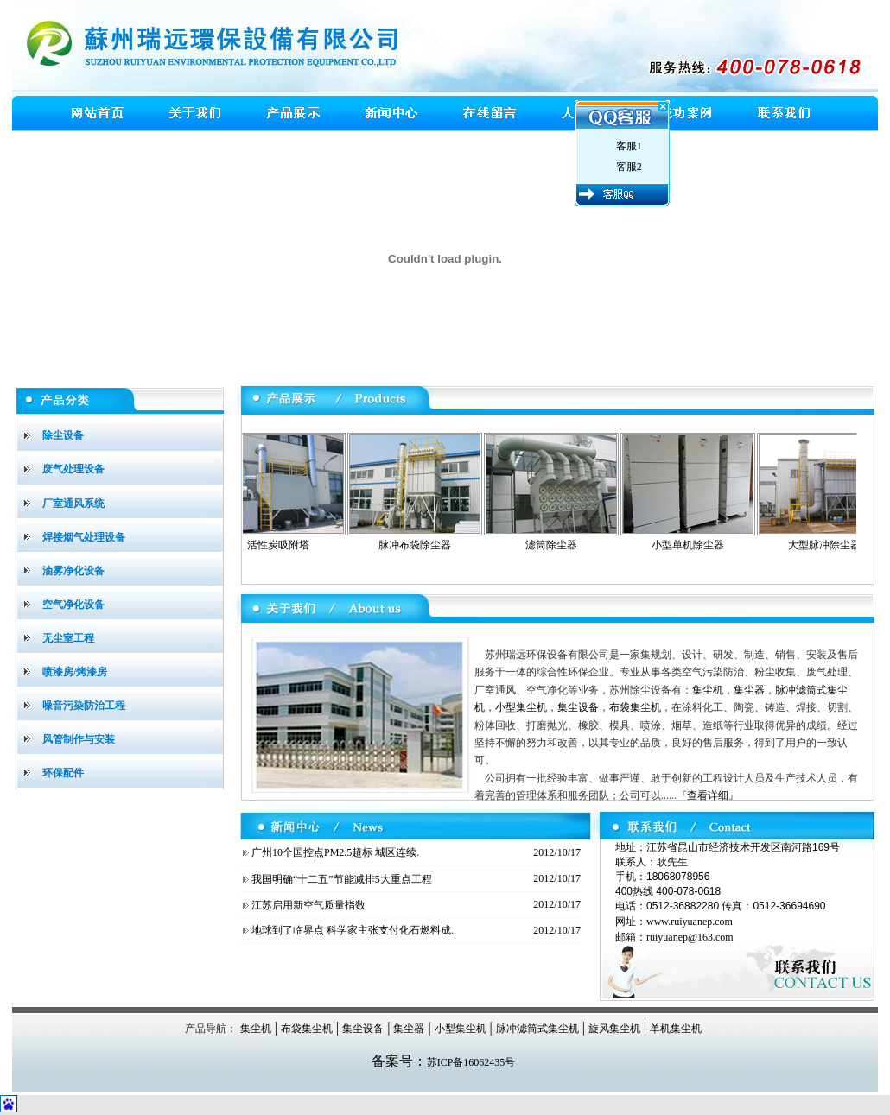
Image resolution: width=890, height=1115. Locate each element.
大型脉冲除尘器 (827, 545)
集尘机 (707, 690)
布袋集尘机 (635, 707)
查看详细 (707, 795)
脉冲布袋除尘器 (418, 545)
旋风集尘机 (614, 1029)
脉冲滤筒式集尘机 (537, 1029)
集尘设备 (578, 707)
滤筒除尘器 (555, 545)
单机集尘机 (676, 1029)
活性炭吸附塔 (282, 545)
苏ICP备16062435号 (471, 1062)
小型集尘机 (521, 707)
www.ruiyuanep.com (689, 921)
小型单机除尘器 (691, 545)
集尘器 (749, 690)
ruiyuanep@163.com (690, 937)
